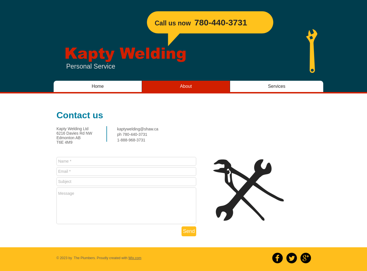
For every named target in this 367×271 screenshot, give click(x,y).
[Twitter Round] (291, 258)
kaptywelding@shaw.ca (137, 129)
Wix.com (134, 258)
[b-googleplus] (305, 258)
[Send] (189, 231)
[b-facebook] (277, 258)
